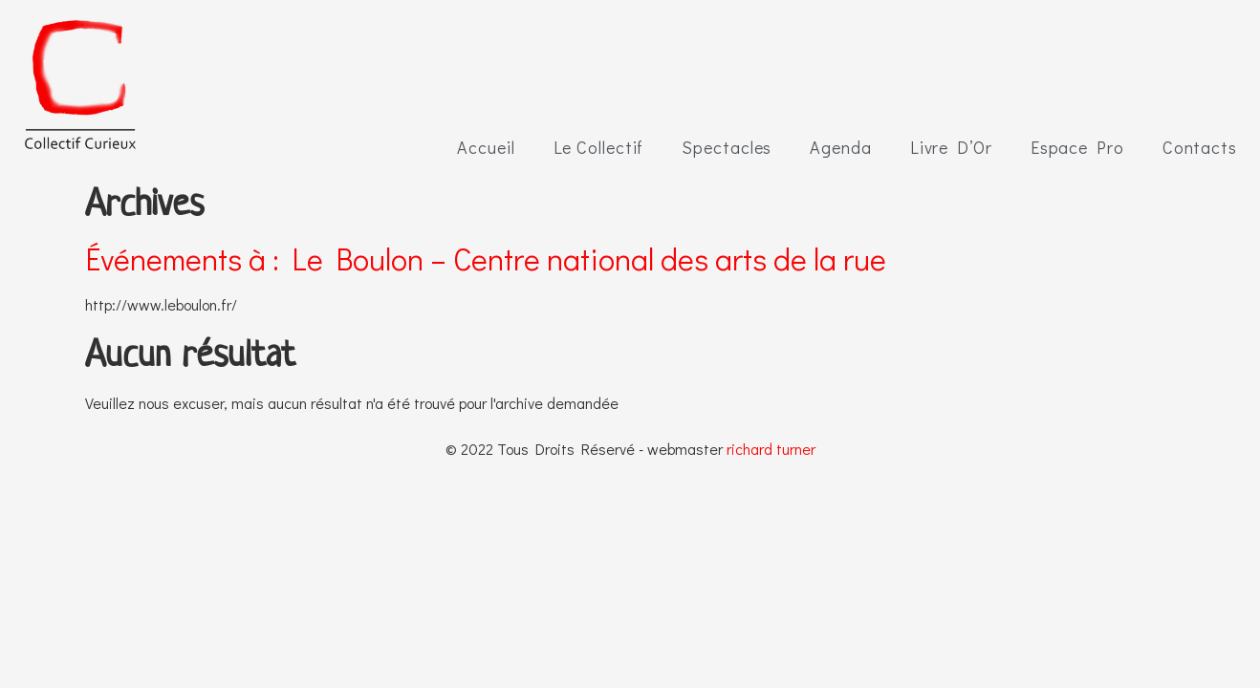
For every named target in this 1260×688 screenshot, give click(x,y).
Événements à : (485, 258)
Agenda (840, 147)
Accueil (485, 147)
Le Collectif (599, 147)
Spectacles (726, 147)
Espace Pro (1077, 147)
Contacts (1199, 147)
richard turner (771, 449)
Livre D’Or (951, 147)
